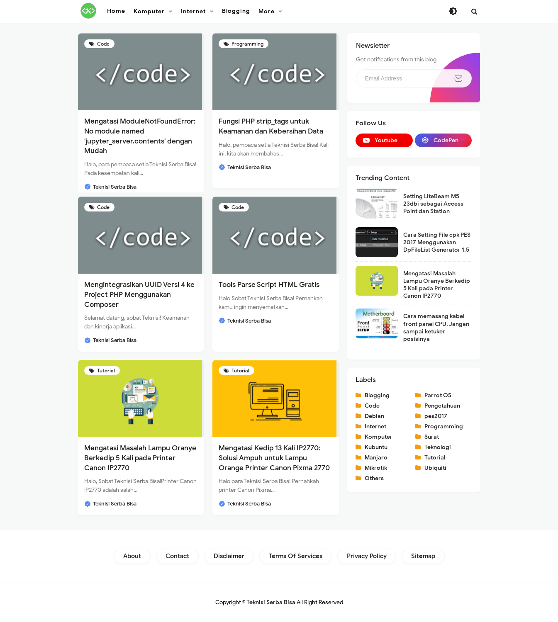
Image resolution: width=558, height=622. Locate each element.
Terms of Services (295, 556)
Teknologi (437, 447)
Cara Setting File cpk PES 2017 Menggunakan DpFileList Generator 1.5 (436, 242)
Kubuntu (376, 447)
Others (374, 478)
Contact (177, 556)
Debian (374, 416)
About (132, 556)
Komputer (378, 436)
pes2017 (435, 416)
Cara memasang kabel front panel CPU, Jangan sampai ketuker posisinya (436, 328)
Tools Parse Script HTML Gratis (269, 284)
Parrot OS (437, 395)
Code (103, 44)
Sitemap (423, 556)
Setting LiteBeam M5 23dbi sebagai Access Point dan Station (433, 204)
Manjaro (376, 457)
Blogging (377, 395)
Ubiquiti (435, 467)
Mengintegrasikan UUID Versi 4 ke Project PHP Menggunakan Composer (139, 294)
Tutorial (105, 370)
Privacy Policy (367, 556)
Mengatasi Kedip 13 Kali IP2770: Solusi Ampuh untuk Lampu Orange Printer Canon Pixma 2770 (274, 458)
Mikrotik (376, 467)
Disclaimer (229, 556)
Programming (246, 44)
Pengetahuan (442, 405)
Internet (375, 426)
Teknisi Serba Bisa (270, 602)
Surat (431, 436)
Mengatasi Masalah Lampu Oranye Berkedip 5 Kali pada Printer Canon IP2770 (140, 458)
